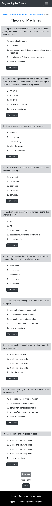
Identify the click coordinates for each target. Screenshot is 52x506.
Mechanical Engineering (18, 14)
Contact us (23, 496)
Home (5, 14)
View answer (12, 68)
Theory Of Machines (36, 14)
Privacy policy (36, 496)
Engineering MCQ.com (14, 3)
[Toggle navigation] (46, 3)
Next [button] (26, 485)
